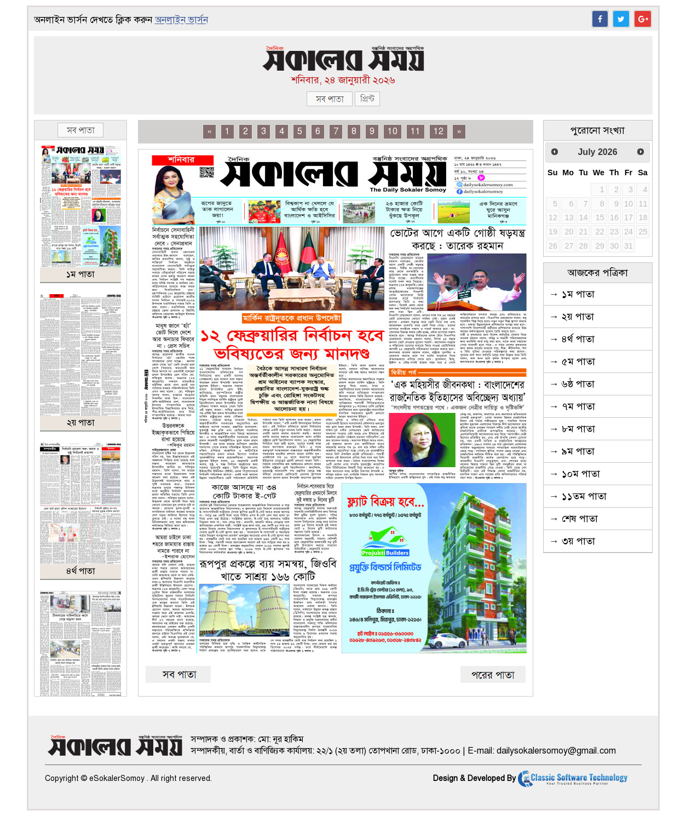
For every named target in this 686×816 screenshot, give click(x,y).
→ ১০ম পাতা (574, 474)
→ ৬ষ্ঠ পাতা (572, 384)
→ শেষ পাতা (573, 519)
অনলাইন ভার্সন (181, 20)
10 (392, 131)
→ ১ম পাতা (572, 294)
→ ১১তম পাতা (578, 496)
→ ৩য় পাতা (572, 541)
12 (438, 131)
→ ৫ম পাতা (572, 361)
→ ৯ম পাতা (572, 451)
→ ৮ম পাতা (572, 429)
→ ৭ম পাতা (572, 406)
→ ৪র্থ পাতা (572, 339)
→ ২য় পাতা (571, 317)
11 (415, 131)
